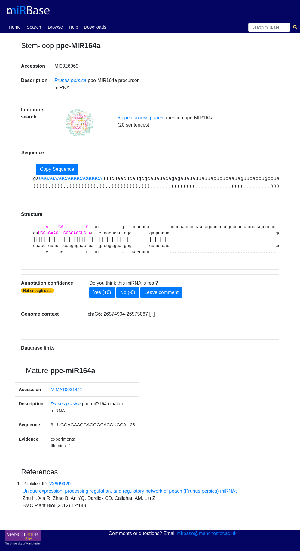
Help (73, 26)
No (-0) (127, 292)
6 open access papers (141, 117)
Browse (55, 26)
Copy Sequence (57, 169)
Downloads (95, 26)
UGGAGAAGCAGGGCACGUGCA (70, 179)
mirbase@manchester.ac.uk (207, 533)
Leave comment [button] (161, 292)
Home (15, 26)
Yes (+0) (102, 292)
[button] (81, 121)
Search (34, 26)
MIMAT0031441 (66, 389)
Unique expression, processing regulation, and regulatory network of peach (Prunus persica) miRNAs (130, 491)
